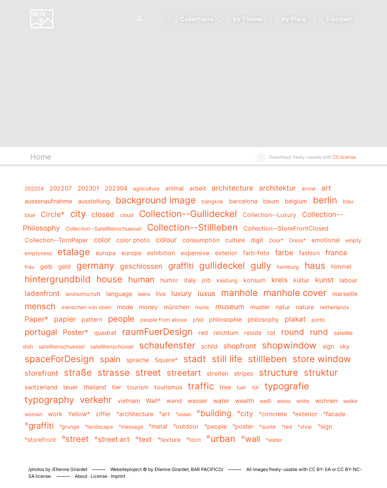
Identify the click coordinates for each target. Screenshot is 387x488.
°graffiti (39, 425)
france (336, 252)
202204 (34, 188)
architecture (232, 187)
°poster (243, 426)
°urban (220, 438)
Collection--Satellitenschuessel (103, 228)
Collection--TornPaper (56, 240)
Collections (196, 19)
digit (257, 240)
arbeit (197, 188)
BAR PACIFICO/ (207, 469)
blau (348, 201)
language (119, 293)
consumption (201, 240)
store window (322, 358)
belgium (296, 201)
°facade (334, 414)
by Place (294, 19)
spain (110, 359)
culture (235, 240)
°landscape (99, 426)
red (203, 332)
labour (348, 280)
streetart (184, 372)
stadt (194, 358)
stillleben (267, 358)
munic (202, 307)
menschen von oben (86, 307)
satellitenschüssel (111, 346)
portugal (41, 332)
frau (29, 266)
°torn (193, 439)
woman (33, 414)
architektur (277, 187)
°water (274, 440)
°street (75, 439)
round (292, 332)
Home (40, 156)
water (221, 400)
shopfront (239, 345)
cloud (126, 215)
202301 (88, 188)
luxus (206, 293)
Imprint (118, 476)
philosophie (225, 319)
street (148, 372)
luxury (181, 293)
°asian (183, 414)
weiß (265, 401)
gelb (46, 266)
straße (78, 372)
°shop (305, 426)
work (55, 414)
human (141, 279)
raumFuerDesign (157, 331)
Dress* (297, 240)
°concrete (273, 414)
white (303, 401)
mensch (40, 306)
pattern (92, 319)
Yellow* (79, 414)
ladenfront (42, 293)
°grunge (69, 426)
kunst (324, 279)
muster (260, 307)
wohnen (326, 400)
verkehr (96, 399)
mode (125, 307)
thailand (95, 387)
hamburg (288, 266)
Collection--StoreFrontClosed (285, 228)
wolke (350, 401)
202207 (61, 188)
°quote (267, 426)
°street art (112, 439)
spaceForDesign (59, 358)
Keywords (76, 156)
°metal (158, 426)
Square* (166, 360)
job (206, 280)
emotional (325, 240)
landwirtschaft (83, 294)
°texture (169, 439)
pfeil (198, 319)
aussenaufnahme (48, 201)
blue (30, 215)
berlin (325, 200)
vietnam (129, 400)
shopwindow (289, 345)
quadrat (105, 332)
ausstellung (94, 201)
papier (65, 319)
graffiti (181, 265)
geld (64, 266)
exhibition (161, 253)
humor (169, 280)
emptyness (38, 253)
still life (227, 358)
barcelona (243, 201)
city (78, 213)
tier (116, 387)
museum (230, 306)
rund (319, 332)
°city (245, 413)
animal (174, 188)
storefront (41, 373)
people (121, 318)
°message (131, 426)
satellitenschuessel (62, 346)
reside (253, 332)
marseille (345, 293)
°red (287, 426)
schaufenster (167, 345)
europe (131, 253)
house (109, 279)
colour (166, 239)
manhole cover (295, 292)
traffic (201, 386)
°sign (325, 426)
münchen (176, 307)
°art (164, 414)
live (161, 293)
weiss (284, 401)
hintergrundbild (58, 279)
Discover (339, 19)
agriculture (146, 188)
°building (214, 413)
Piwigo (292, 461)
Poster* (75, 332)
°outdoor (186, 426)
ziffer (103, 414)
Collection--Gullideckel (188, 213)
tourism (138, 387)
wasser (197, 400)
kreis (279, 279)
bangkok (212, 201)
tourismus (168, 387)
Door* (276, 240)
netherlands (334, 307)
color (102, 239)
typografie (287, 386)
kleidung (227, 280)
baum (271, 201)
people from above (163, 319)
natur (283, 307)
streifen (217, 373)
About (81, 476)
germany (95, 265)
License (99, 476)
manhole (239, 292)
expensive (195, 253)
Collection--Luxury (269, 214)
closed (102, 214)
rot (271, 332)
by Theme (247, 19)
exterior (226, 253)
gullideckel (222, 265)
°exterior (305, 414)
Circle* (53, 214)
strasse (114, 372)
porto (318, 319)
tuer (241, 387)
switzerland (41, 387)
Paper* (36, 319)
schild (209, 346)
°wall (250, 439)
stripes (243, 373)
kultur (301, 280)
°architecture (134, 414)
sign (328, 346)
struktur (321, 372)
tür (255, 387)
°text (143, 439)
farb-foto (256, 253)
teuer (70, 387)
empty (353, 240)
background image (156, 200)
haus (315, 265)
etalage (73, 251)
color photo (133, 240)
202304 (116, 188)
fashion (309, 253)
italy (190, 280)
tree (225, 387)
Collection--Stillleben (192, 227)
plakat (295, 319)
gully (261, 265)
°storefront (40, 439)
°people (215, 426)
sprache (137, 360)
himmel (341, 266)
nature (305, 307)
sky (345, 346)
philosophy (263, 319)
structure (278, 372)
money (148, 307)
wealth (244, 400)
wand (174, 400)
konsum (254, 280)
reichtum (226, 332)
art (326, 187)
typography (49, 399)
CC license (344, 157)
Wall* (153, 400)
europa (106, 253)
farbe (284, 252)
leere (144, 294)
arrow (309, 188)
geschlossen (141, 266)
